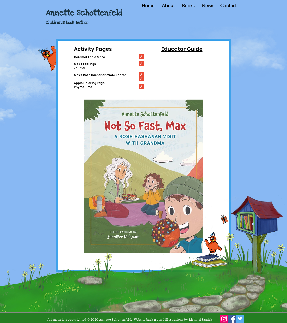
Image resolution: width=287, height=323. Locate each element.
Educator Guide (181, 49)
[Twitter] (240, 319)
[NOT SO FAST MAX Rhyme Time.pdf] (141, 87)
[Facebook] (232, 319)
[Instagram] (224, 319)
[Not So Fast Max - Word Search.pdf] (141, 75)
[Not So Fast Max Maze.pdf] (141, 57)
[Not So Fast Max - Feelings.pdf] (141, 64)
